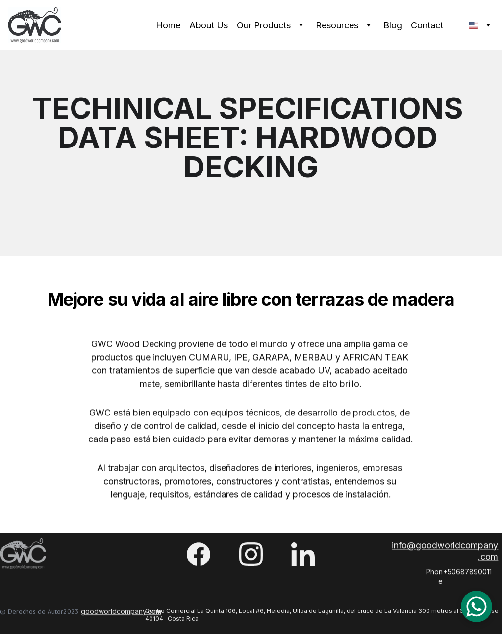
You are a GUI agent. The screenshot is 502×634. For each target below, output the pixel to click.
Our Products (264, 25)
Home (168, 25)
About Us (208, 25)
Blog (392, 25)
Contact (427, 25)
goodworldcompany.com (121, 613)
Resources (337, 25)
